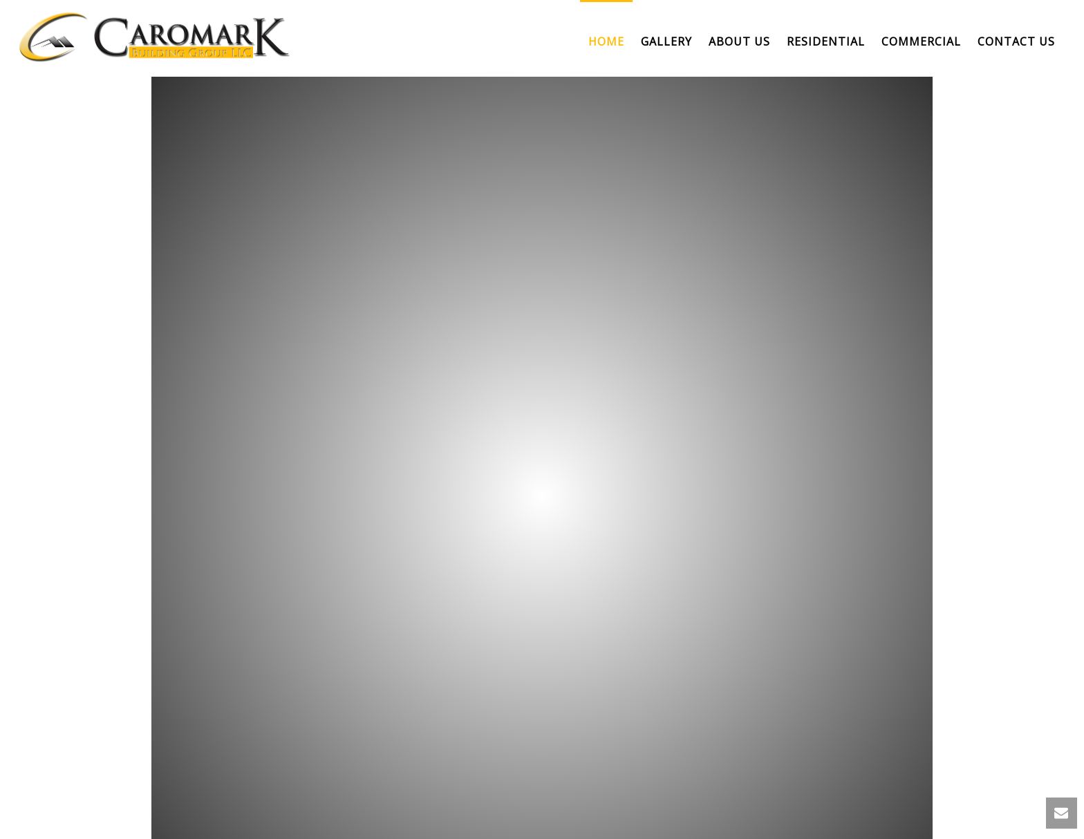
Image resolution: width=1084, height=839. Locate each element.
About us (739, 41)
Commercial (921, 41)
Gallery (666, 41)
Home (606, 41)
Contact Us (1016, 41)
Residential (826, 41)
